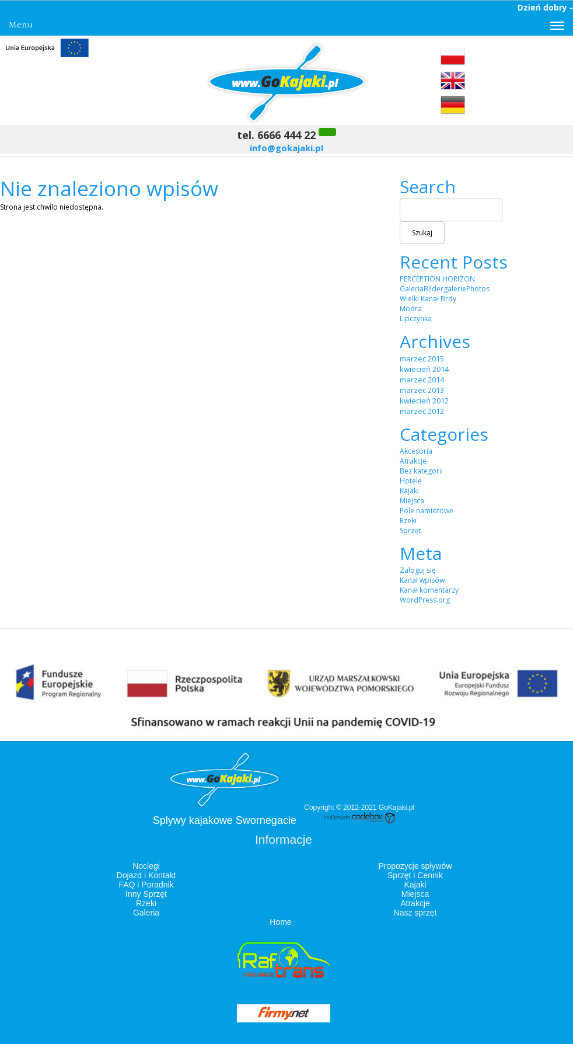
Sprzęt (410, 530)
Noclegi (146, 866)
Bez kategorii (421, 471)
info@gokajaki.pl (286, 148)
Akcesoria (416, 451)
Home (280, 922)
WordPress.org (425, 600)
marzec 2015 (422, 358)
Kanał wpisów (422, 580)
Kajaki (409, 491)
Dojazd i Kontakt (146, 875)
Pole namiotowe (426, 511)
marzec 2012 (422, 411)
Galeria (146, 912)
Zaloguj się (418, 570)
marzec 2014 (422, 379)
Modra (411, 309)
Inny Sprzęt (146, 894)
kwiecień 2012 (424, 400)
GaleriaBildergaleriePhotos (445, 289)
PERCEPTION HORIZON (437, 279)
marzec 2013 (422, 390)
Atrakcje (413, 461)
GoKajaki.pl (396, 807)
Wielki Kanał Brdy (428, 299)
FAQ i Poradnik (145, 884)
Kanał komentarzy (429, 590)
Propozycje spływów (415, 866)
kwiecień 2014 (424, 369)
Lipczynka (416, 318)
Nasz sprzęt (415, 912)
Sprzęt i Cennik (415, 875)
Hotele (411, 481)
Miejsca (412, 501)
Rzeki (408, 521)
